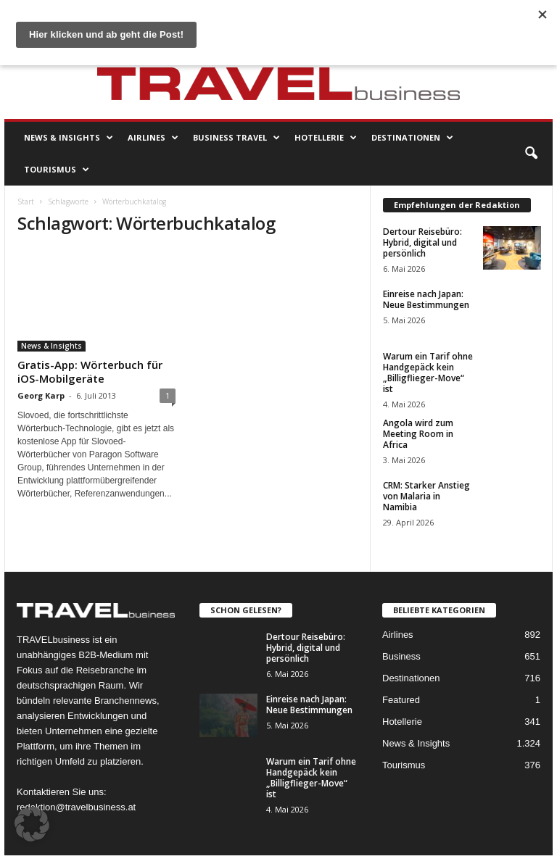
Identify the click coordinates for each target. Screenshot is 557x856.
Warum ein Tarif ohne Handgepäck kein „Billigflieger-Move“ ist (428, 372)
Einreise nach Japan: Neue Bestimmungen (426, 299)
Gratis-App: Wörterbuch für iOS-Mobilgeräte (89, 371)
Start (25, 201)
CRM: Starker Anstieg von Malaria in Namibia (426, 496)
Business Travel (236, 138)
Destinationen (412, 138)
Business (401, 656)
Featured (401, 699)
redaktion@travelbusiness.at (76, 807)
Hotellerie (325, 138)
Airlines (153, 138)
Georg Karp (41, 395)
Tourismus (56, 170)
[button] (531, 154)
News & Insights (68, 138)
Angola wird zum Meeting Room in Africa (418, 434)
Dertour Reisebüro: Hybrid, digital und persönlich (422, 242)
